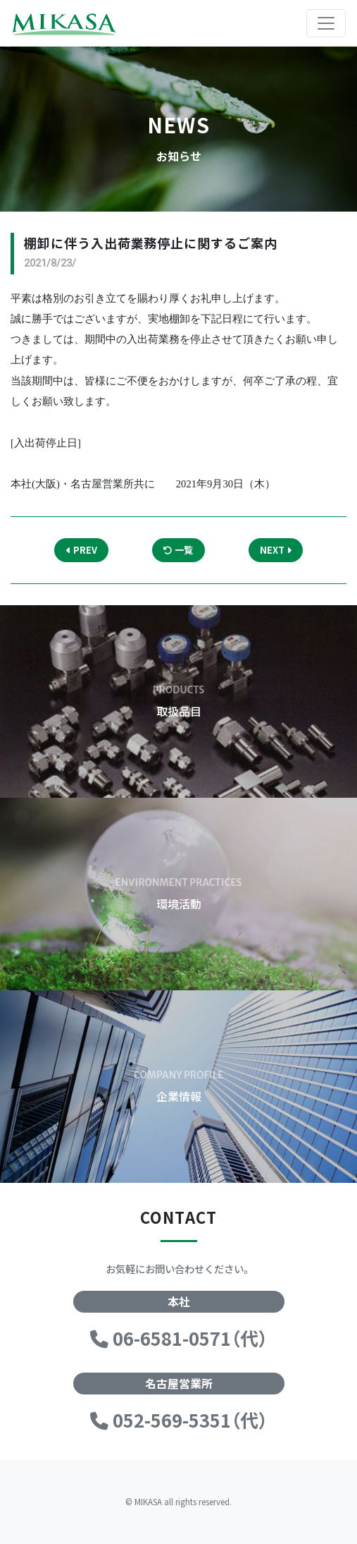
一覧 (178, 550)
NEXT (276, 550)
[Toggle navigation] (326, 23)
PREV (81, 550)
